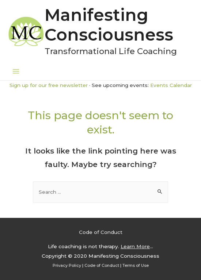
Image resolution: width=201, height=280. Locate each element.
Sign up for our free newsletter (49, 85)
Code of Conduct (100, 232)
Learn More (135, 246)
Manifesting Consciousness (109, 25)
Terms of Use (135, 265)
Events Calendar (171, 85)
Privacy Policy (67, 265)
